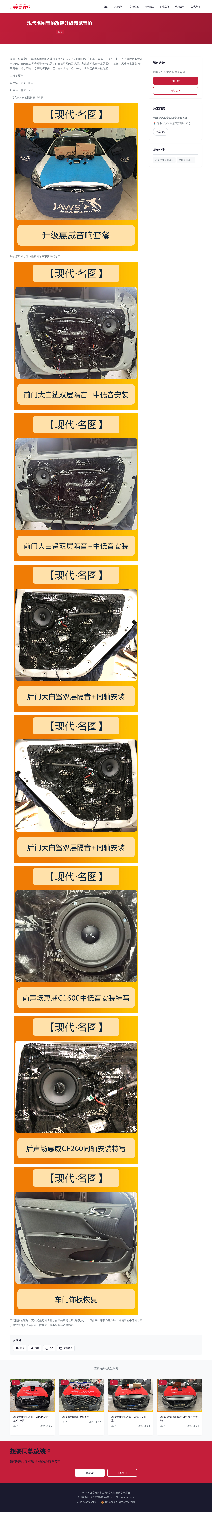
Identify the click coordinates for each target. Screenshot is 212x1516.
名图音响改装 (186, 162)
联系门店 (161, 134)
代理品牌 (164, 6)
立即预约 (175, 81)
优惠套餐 (180, 6)
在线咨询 (93, 1475)
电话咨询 (175, 92)
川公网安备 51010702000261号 (118, 1506)
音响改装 (134, 6)
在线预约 (119, 1475)
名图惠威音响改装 (164, 162)
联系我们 (195, 6)
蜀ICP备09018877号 (86, 1506)
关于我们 (119, 6)
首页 (106, 6)
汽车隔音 (149, 6)
